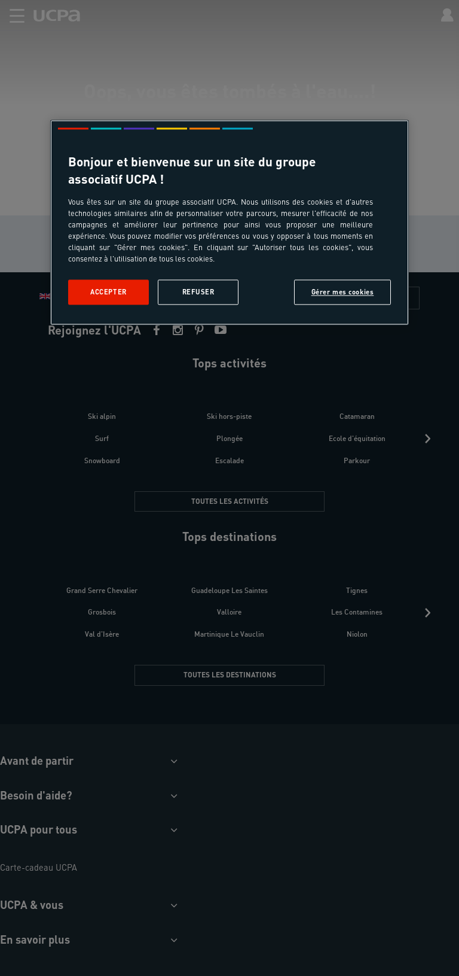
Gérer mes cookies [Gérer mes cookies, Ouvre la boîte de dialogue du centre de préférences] (342, 291)
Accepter (108, 291)
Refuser (198, 291)
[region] (229, 222)
